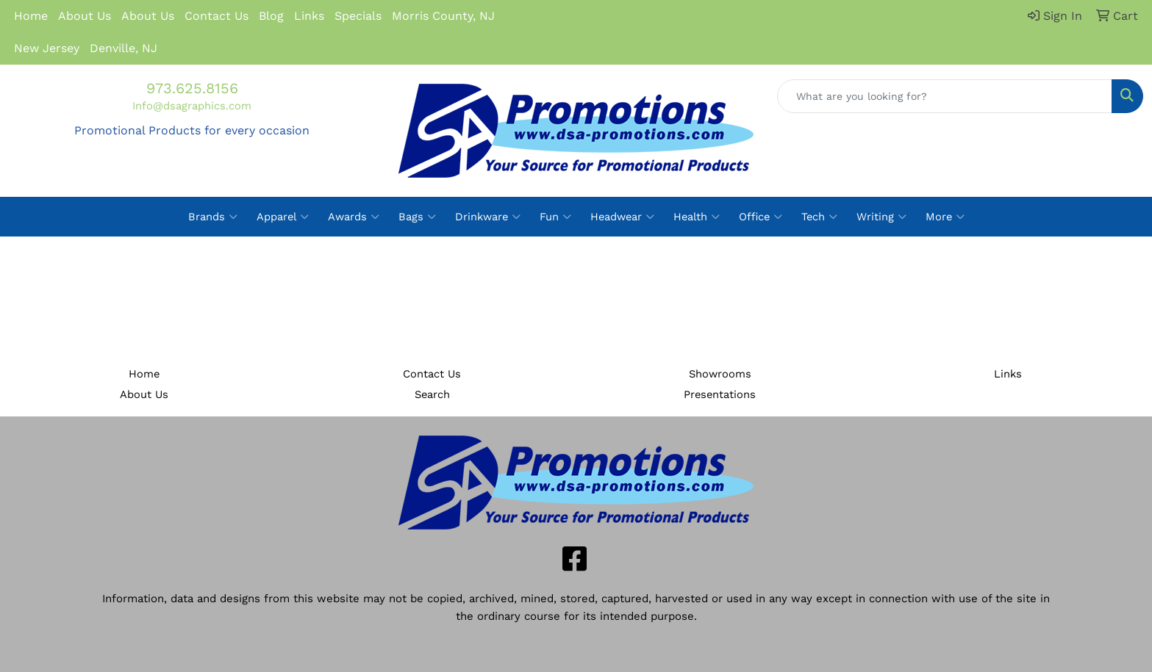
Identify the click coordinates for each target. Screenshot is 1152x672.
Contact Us (216, 16)
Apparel (283, 216)
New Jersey (46, 48)
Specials (358, 16)
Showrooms (720, 373)
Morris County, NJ (443, 16)
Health (696, 216)
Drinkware (487, 216)
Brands (212, 216)
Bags (417, 216)
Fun (555, 216)
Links (309, 16)
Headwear (622, 216)
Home (31, 16)
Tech (819, 216)
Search (432, 394)
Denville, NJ (123, 48)
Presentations (720, 394)
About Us (84, 16)
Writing (881, 216)
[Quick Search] (944, 96)
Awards (353, 216)
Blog (271, 16)
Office (760, 216)
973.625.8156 (192, 88)
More (945, 216)
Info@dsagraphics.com (191, 105)
